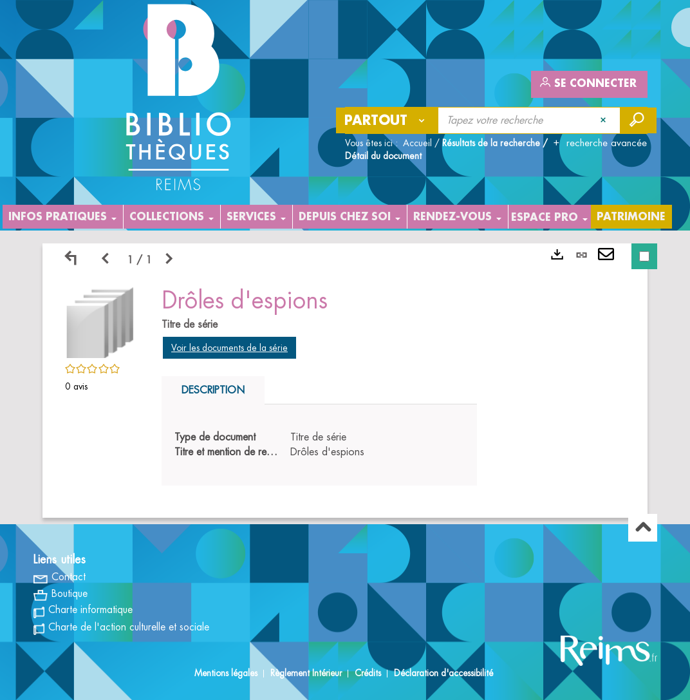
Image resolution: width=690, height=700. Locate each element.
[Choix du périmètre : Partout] (387, 120)
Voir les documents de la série (229, 347)
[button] (100, 320)
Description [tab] (213, 390)
